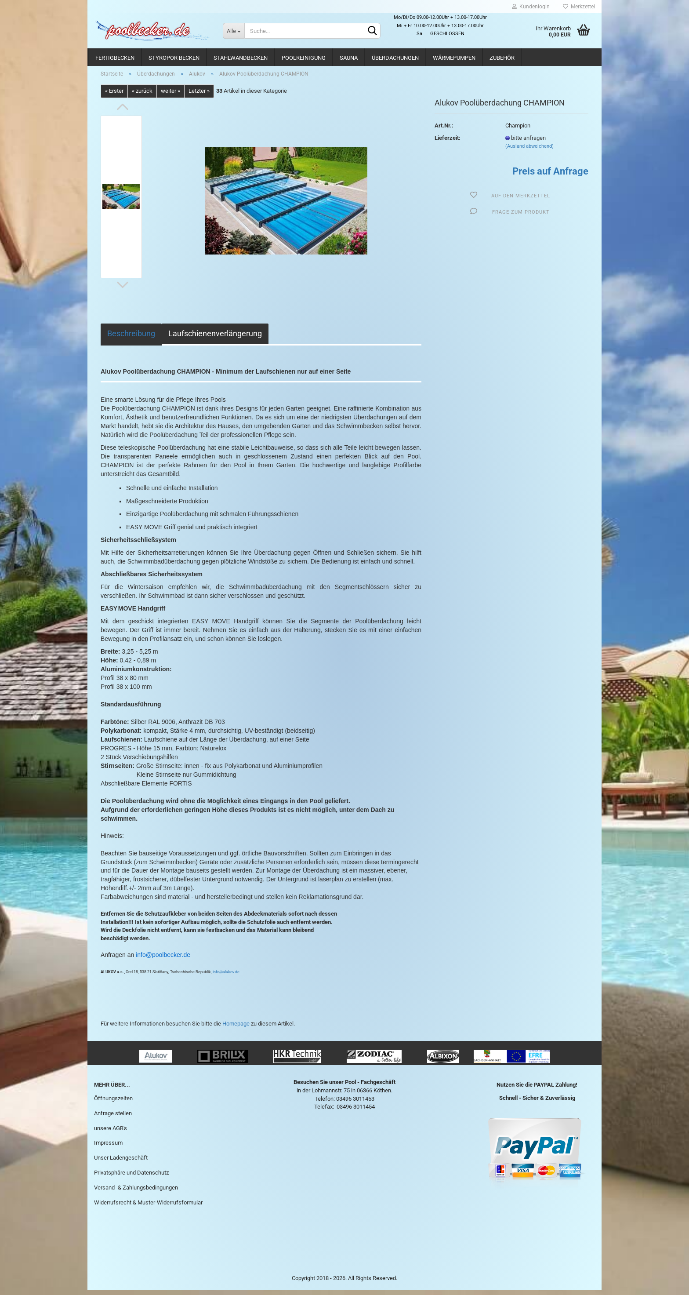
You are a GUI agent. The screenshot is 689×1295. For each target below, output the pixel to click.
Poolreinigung (304, 58)
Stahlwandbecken (241, 58)
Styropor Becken (174, 58)
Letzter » (199, 96)
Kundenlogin (531, 7)
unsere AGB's (110, 1133)
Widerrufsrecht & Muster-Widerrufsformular (148, 1207)
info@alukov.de (226, 977)
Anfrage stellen (113, 1118)
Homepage (236, 1028)
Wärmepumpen (454, 58)
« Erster (114, 96)
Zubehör (502, 58)
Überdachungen (395, 58)
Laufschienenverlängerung (215, 338)
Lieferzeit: (448, 142)
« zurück (142, 96)
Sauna (349, 58)
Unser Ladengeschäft (121, 1163)
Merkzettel (579, 7)
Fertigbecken (114, 58)
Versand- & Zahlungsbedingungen (136, 1192)
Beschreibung (131, 338)
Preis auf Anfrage (550, 176)
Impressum (108, 1148)
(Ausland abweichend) (529, 151)
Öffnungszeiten (113, 1103)
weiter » (170, 96)
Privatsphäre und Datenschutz (131, 1177)
